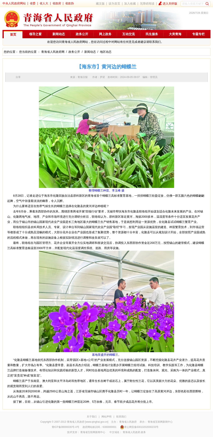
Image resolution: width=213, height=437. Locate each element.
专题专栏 (198, 34)
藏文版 (100, 3)
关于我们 (92, 416)
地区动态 (105, 51)
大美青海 (175, 34)
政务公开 (82, 34)
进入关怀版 (170, 3)
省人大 (44, 3)
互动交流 (128, 34)
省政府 (56, 3)
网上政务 (105, 34)
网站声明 (106, 416)
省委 (33, 3)
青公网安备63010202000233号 (139, 427)
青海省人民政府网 (52, 51)
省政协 (69, 3)
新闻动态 (58, 34)
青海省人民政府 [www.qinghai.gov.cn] (87, 421)
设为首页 (114, 3)
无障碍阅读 (147, 3)
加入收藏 (130, 3)
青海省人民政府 (128, 421)
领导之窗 (35, 34)
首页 (13, 34)
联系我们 (121, 416)
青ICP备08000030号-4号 (65, 427)
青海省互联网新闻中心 (160, 421)
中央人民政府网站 (14, 3)
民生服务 (152, 34)
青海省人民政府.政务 (134, 432)
